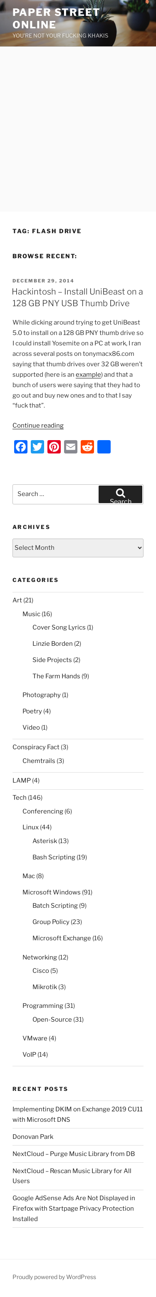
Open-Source (52, 1019)
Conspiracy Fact (35, 747)
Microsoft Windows (51, 892)
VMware (34, 1038)
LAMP (21, 780)
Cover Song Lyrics (59, 627)
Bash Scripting (53, 857)
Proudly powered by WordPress (54, 1276)
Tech (19, 797)
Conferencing (42, 811)
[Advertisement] (78, 129)
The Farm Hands (56, 676)
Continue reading (38, 425)
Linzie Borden (52, 643)
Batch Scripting (55, 905)
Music (31, 614)
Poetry (32, 711)
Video (31, 727)
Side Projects (52, 660)
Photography (41, 695)
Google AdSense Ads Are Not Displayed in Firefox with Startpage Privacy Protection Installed (73, 1208)
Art (17, 600)
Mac (28, 876)
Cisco (40, 971)
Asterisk (44, 841)
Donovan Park (32, 1137)
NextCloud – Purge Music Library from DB (73, 1154)
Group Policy (50, 922)
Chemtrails (38, 761)
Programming (42, 1006)
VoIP (29, 1054)
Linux (30, 827)
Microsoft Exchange (61, 938)
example (88, 374)
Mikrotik (44, 987)
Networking (39, 957)
